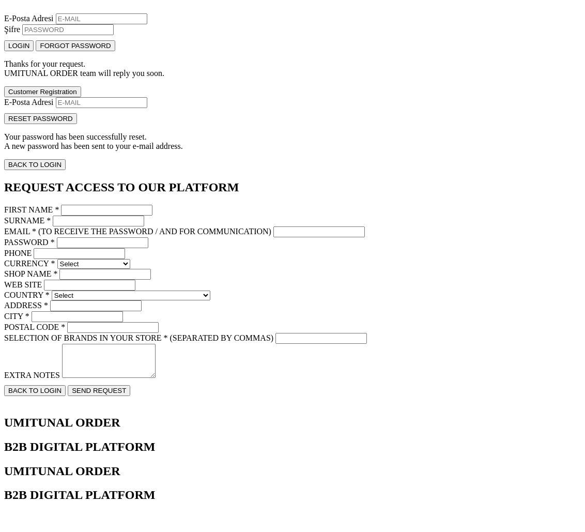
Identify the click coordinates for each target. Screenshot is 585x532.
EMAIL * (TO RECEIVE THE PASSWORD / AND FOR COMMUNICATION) (137, 231)
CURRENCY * (29, 263)
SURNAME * (27, 220)
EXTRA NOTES (32, 381)
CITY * (16, 316)
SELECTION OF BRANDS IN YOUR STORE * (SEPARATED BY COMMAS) (138, 337)
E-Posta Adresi (29, 18)
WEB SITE (23, 284)
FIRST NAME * (31, 209)
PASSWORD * (29, 242)
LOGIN (18, 46)
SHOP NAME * (30, 273)
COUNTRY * (27, 295)
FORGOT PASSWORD (75, 46)
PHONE (18, 253)
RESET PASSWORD (40, 119)
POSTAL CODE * (34, 327)
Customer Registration (42, 92)
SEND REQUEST (99, 397)
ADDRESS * (26, 305)
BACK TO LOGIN (34, 165)
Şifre (12, 29)
